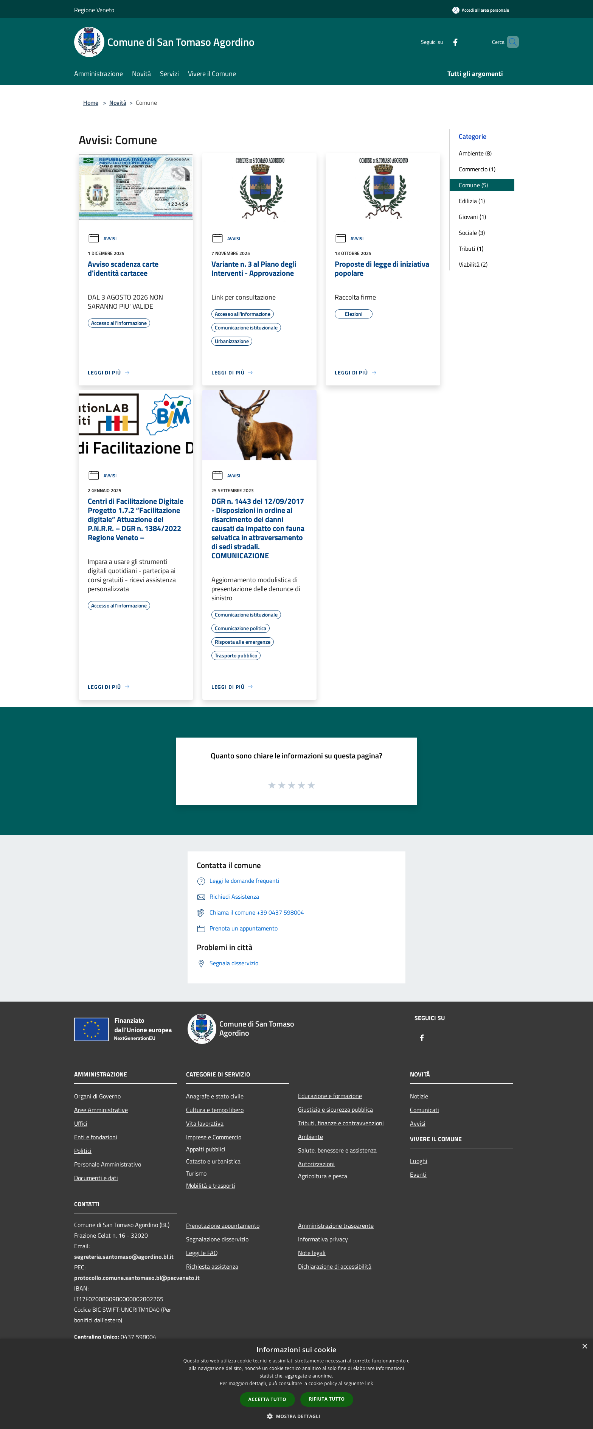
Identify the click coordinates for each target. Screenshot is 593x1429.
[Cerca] (510, 42)
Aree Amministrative (101, 1109)
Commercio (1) (477, 169)
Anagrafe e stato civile (215, 1096)
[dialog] (296, 1384)
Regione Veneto (94, 9)
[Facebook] (442, 42)
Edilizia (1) (472, 200)
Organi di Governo (97, 1096)
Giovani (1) (472, 216)
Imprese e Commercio (213, 1137)
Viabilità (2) (473, 264)
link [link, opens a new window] (369, 1383)
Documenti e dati (96, 1177)
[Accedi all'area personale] (480, 10)
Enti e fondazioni (95, 1137)
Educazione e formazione (330, 1095)
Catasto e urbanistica (213, 1161)
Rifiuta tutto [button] (327, 1399)
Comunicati (424, 1109)
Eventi (418, 1174)
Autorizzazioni (316, 1163)
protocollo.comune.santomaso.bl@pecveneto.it (137, 1277)
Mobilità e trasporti (210, 1185)
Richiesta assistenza (212, 1266)
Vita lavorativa (205, 1123)
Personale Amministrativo (107, 1164)
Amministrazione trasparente (336, 1225)
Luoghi (418, 1160)
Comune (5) (473, 184)
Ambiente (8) (475, 153)
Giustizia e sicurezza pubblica (335, 1109)
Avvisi (102, 238)
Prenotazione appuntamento (222, 1225)
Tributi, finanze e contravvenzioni (341, 1123)
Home (90, 102)
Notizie (419, 1096)
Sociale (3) (472, 232)
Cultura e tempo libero (215, 1109)
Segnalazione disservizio (217, 1239)
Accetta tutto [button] (267, 1399)
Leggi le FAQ (202, 1252)
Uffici (80, 1123)
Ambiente (310, 1136)
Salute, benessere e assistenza (337, 1150)
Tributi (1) (471, 248)
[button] (296, 1416)
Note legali (312, 1252)
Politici (83, 1150)
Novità (117, 102)
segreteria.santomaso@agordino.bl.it (124, 1256)
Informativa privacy (323, 1239)
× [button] (584, 1347)
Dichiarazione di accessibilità (334, 1266)
